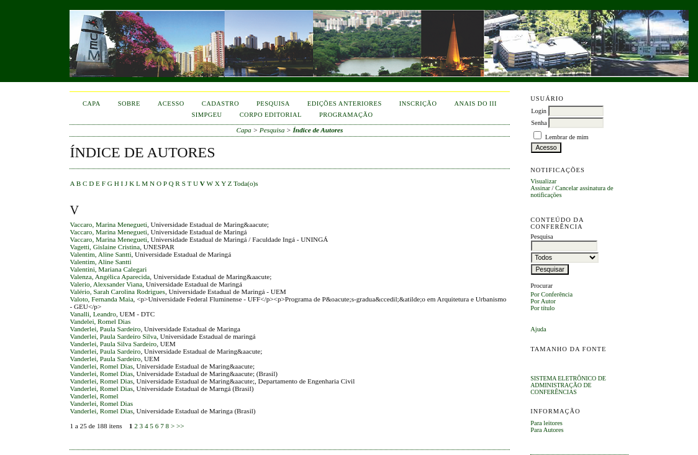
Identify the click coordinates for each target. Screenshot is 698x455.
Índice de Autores (317, 130)
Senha (538, 122)
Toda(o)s (245, 183)
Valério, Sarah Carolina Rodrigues (117, 291)
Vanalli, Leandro (93, 314)
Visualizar (543, 181)
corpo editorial (271, 114)
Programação (346, 114)
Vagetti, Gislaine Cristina (105, 246)
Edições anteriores (344, 103)
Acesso (171, 103)
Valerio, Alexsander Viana (106, 284)
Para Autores (546, 429)
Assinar (540, 188)
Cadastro (220, 103)
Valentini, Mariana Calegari (108, 269)
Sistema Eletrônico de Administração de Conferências (568, 385)
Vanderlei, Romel (94, 396)
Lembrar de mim (567, 137)
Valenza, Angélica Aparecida (110, 276)
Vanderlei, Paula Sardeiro (105, 329)
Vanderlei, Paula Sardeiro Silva (113, 336)
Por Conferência (551, 294)
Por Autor (543, 301)
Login (538, 111)
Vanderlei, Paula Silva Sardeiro (113, 343)
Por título (542, 308)
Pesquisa (273, 103)
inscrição (418, 103)
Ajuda (538, 329)
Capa (92, 103)
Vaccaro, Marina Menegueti (108, 224)
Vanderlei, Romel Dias (101, 366)
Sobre (129, 103)
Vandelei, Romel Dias (100, 321)
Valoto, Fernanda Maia (101, 299)
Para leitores (546, 423)
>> (180, 426)
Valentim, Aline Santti (100, 254)
